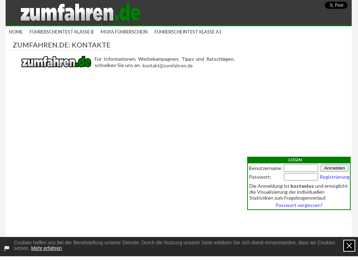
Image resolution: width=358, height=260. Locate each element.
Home (16, 32)
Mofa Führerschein (124, 32)
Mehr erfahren (46, 248)
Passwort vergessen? (299, 205)
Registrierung (335, 177)
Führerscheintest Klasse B (62, 32)
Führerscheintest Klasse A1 (188, 32)
